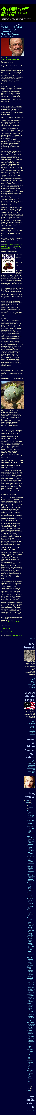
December (30, 804)
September (30, 1081)
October (30, 1079)
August (30, 1085)
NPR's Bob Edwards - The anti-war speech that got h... (30, 981)
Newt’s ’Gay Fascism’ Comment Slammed (30, 823)
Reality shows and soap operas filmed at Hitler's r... (31, 989)
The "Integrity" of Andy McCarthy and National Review (30, 850)
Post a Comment (6, 628)
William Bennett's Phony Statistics (30, 895)
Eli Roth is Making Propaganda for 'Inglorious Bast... (30, 886)
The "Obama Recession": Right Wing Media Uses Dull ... (30, 951)
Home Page (32, 638)
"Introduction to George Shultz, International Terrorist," (10, 58)
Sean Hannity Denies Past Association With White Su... (31, 1025)
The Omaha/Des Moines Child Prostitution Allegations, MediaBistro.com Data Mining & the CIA (31, 766)
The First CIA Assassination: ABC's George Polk (31, 724)
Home (12, 632)
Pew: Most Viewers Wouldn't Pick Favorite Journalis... (30, 961)
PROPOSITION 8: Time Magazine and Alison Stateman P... (30, 903)
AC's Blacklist (32, 678)
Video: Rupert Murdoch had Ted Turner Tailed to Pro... (30, 971)
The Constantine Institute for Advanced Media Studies (15, 11)
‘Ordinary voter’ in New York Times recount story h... (30, 931)
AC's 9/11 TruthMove (32, 686)
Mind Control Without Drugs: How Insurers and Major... (30, 1054)
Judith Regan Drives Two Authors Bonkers (31, 877)
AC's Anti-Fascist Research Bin (31, 683)
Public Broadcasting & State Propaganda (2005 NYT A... (30, 840)
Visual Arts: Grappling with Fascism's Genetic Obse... (30, 1044)
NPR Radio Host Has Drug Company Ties (30, 869)
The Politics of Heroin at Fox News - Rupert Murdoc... (30, 940)
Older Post (20, 632)
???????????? (30, 881)
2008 (27, 802)
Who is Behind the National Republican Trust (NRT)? (30, 1016)
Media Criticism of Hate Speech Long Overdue (30, 1007)
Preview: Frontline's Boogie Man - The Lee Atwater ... (30, 997)
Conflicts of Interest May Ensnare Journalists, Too (30, 860)
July (29, 1087)
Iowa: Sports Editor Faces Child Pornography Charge (31, 921)
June (29, 1088)
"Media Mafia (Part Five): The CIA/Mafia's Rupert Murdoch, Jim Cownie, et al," (11, 246)
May (29, 1090)
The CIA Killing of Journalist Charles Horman (32, 731)
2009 (27, 800)
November (30, 807)
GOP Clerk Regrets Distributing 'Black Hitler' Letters (30, 1074)
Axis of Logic (31, 1110)
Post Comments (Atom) (15, 635)
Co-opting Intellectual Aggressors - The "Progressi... (31, 830)
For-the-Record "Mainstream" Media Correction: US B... (30, 814)
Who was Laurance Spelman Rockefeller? (31, 913)
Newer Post (4, 632)
